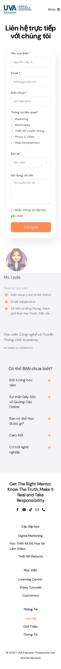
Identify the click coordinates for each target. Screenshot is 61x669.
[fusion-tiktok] (30, 509)
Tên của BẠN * (21, 53)
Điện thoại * (20, 93)
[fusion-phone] (43, 509)
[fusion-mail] (37, 509)
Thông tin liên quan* (25, 112)
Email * (16, 73)
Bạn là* (16, 154)
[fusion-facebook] (17, 509)
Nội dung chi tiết (23, 175)
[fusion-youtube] (24, 509)
